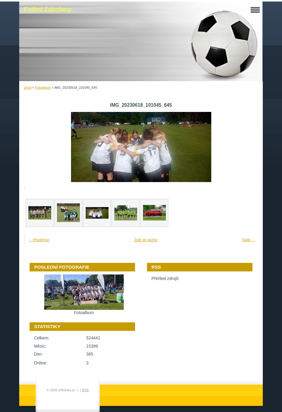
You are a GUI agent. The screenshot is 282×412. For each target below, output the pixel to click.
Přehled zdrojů (165, 278)
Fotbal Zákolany (47, 9)
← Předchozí (38, 240)
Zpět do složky (146, 240)
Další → (248, 240)
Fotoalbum (43, 87)
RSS (85, 390)
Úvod (27, 87)
